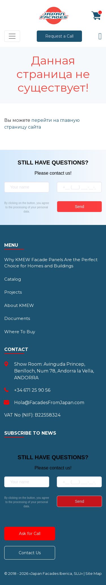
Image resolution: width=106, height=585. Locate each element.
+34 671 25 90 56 (32, 390)
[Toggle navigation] (12, 36)
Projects (13, 292)
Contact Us (30, 552)
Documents (17, 318)
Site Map (93, 573)
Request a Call (59, 36)
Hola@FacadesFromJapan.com (49, 402)
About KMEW (19, 305)
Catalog (12, 279)
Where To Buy (19, 331)
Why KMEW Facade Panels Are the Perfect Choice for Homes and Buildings (51, 263)
